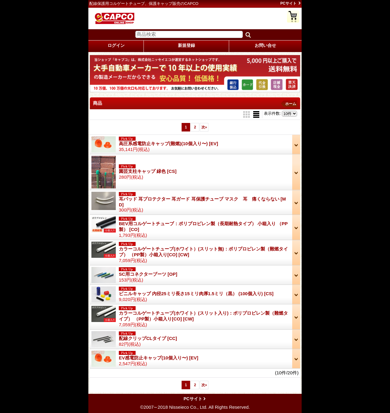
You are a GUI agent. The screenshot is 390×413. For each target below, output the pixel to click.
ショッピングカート (293, 16)
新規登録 (186, 45)
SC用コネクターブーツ (148, 274)
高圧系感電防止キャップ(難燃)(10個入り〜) (168, 143)
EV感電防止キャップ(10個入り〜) (158, 357)
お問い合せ (265, 45)
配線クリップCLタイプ (148, 338)
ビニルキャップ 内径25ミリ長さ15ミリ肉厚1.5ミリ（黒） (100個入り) (196, 293)
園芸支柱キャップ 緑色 (147, 171)
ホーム (290, 104)
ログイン (116, 45)
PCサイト (288, 3)
